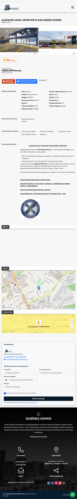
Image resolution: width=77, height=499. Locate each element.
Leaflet (60, 308)
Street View (10, 60)
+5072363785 (22, 357)
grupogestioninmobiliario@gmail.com (16, 359)
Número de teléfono (10, 376)
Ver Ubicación (33, 327)
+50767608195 (9, 357)
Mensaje (6, 383)
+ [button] (4, 273)
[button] (28, 52)
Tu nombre (7, 369)
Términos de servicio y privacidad (28, 402)
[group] (19, 40)
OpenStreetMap (71, 308)
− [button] (4, 276)
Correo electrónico (45, 369)
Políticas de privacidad (38, 437)
